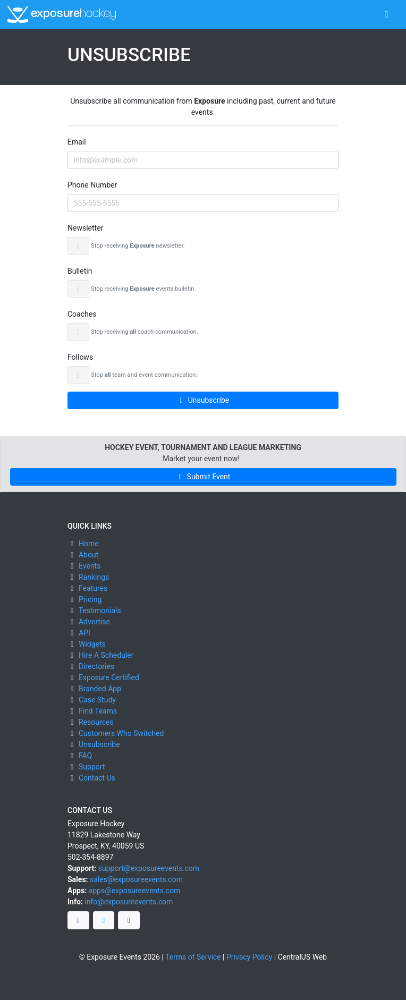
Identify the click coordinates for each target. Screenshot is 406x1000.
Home (89, 543)
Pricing (90, 599)
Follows (80, 357)
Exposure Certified (109, 677)
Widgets (92, 644)
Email (76, 142)
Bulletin (79, 271)
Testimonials (100, 610)
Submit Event (203, 476)
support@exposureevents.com (148, 868)
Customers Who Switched (121, 733)
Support (92, 766)
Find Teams (98, 711)
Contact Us (97, 778)
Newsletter (85, 228)
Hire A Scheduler (106, 655)
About (88, 554)
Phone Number (92, 185)
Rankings (94, 577)
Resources (96, 722)
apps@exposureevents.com (135, 890)
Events (89, 566)
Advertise (94, 621)
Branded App (100, 688)
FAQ (85, 755)
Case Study (97, 700)
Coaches (81, 314)
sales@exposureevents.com (136, 879)
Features (93, 588)
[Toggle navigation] (387, 14)
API (84, 633)
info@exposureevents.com (128, 901)
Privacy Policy (249, 957)
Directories (96, 666)
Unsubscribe (203, 400)
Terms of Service (193, 957)
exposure (61, 14)
